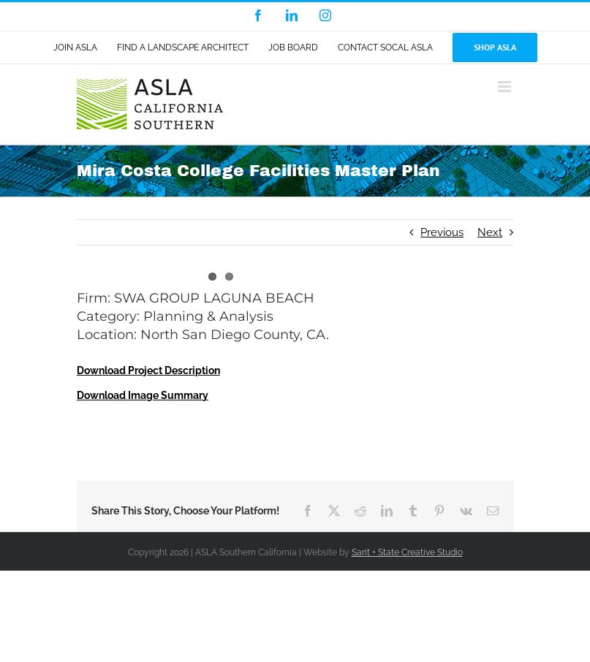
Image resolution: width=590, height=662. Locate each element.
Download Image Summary (142, 395)
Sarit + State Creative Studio (407, 552)
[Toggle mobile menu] (505, 86)
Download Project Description (148, 370)
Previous (442, 232)
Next (489, 232)
